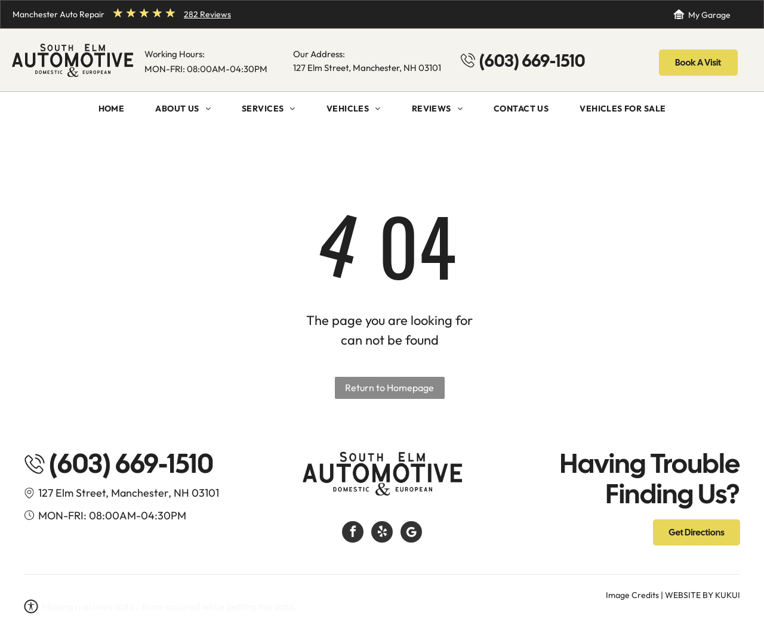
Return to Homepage (389, 388)
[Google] (411, 533)
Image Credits (632, 595)
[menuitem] (111, 109)
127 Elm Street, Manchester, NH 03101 (367, 67)
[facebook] (352, 533)
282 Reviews (207, 14)
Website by (689, 595)
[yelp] (382, 533)
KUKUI (727, 595)
